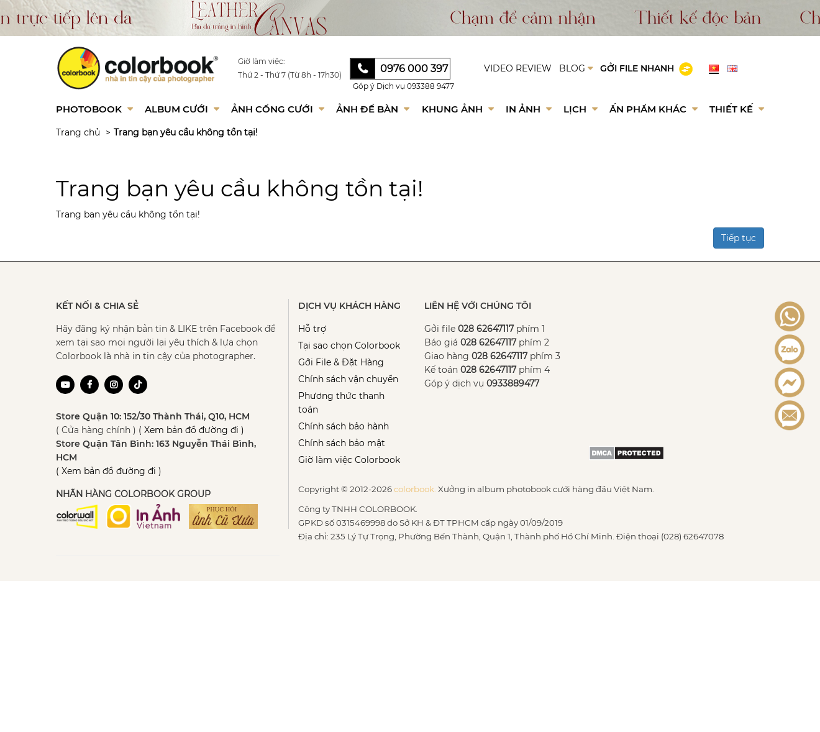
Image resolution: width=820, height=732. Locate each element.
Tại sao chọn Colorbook (349, 345)
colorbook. (415, 489)
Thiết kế (736, 109)
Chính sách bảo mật (341, 443)
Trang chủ (78, 132)
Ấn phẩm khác (653, 109)
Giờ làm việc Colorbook (349, 459)
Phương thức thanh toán (341, 402)
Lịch (580, 109)
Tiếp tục (738, 238)
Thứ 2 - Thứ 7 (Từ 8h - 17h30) (290, 75)
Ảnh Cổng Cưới (277, 109)
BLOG (576, 68)
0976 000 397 (414, 69)
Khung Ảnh (458, 109)
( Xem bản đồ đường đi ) (191, 430)
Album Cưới (182, 109)
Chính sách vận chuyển (348, 379)
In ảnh (529, 109)
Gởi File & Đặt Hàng (341, 362)
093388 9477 (430, 86)
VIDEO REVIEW (518, 68)
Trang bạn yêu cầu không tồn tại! (186, 132)
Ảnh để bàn (372, 109)
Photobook (94, 109)
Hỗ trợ (312, 328)
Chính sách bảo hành (343, 426)
